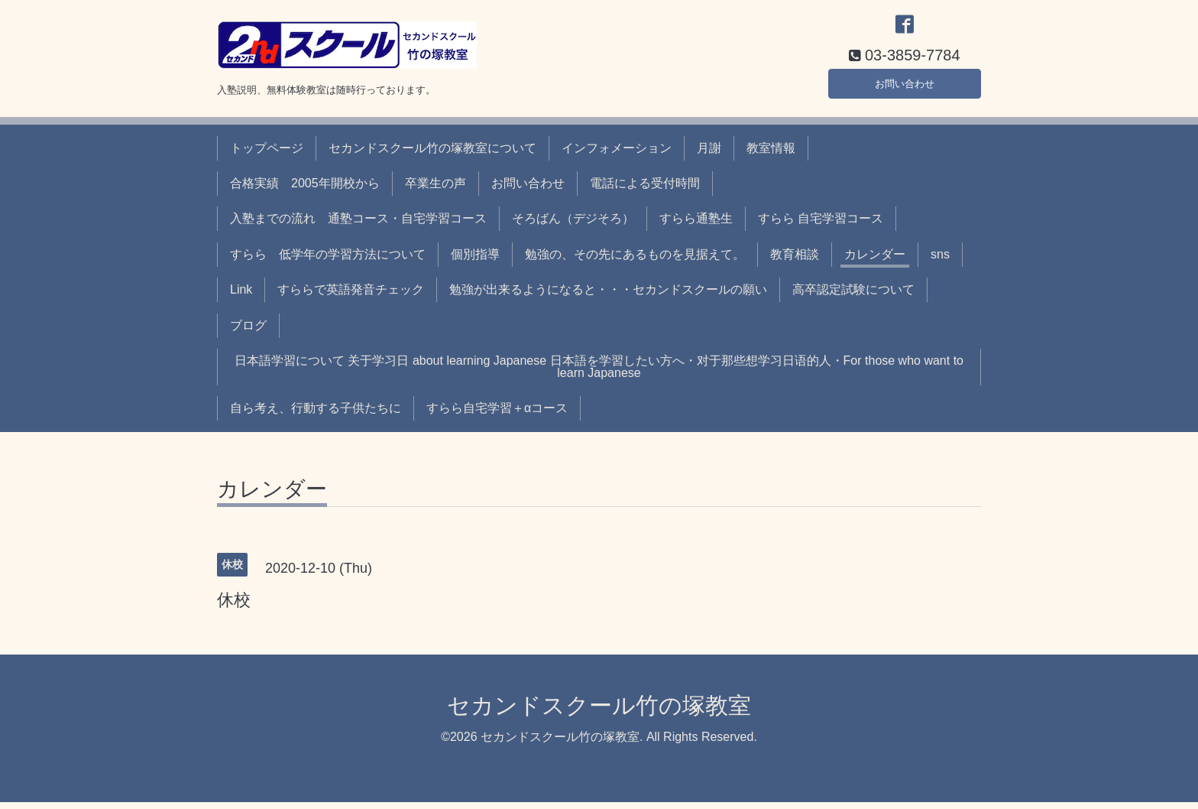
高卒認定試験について (853, 297)
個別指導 (475, 261)
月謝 (709, 154)
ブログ (248, 332)
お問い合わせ (904, 87)
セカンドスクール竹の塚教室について (432, 154)
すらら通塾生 (696, 225)
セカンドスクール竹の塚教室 (599, 712)
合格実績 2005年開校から (305, 190)
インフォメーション (617, 154)
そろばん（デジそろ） (573, 225)
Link (241, 297)
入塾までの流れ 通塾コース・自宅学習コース (358, 225)
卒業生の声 (435, 190)
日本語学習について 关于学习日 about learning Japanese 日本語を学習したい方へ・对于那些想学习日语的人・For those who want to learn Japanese (599, 373)
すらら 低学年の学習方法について (328, 261)
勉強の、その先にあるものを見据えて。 (635, 261)
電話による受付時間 (645, 190)
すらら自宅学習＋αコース (497, 415)
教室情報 (770, 154)
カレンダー (874, 261)
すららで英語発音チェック (350, 297)
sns (940, 261)
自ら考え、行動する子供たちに (315, 415)
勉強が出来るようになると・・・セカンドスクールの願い (608, 297)
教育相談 (794, 261)
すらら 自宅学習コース (820, 225)
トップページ (266, 154)
